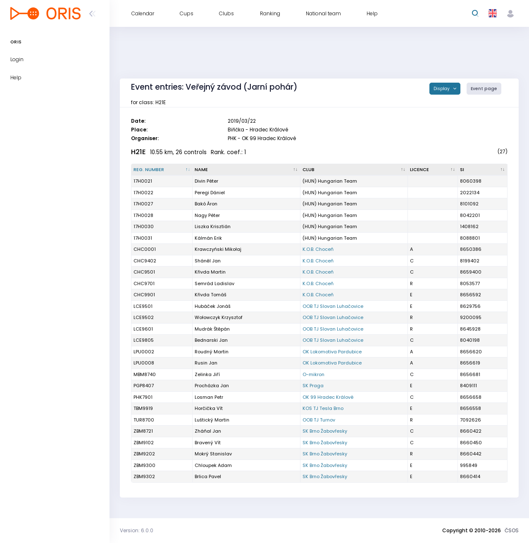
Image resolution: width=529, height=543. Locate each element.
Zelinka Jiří (207, 374)
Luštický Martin (212, 420)
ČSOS (512, 530)
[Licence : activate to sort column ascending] (433, 170)
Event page (484, 89)
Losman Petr (209, 397)
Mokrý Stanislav (213, 453)
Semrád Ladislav (214, 283)
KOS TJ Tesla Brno (323, 408)
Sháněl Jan (208, 260)
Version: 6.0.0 (136, 530)
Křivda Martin (210, 272)
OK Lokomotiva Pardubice (332, 351)
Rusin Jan (206, 363)
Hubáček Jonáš (213, 306)
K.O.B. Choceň (318, 249)
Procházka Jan (212, 385)
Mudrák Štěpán (212, 329)
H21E (138, 152)
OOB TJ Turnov (319, 420)
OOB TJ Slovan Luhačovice (333, 306)
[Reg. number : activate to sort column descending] (162, 170)
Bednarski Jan (211, 340)
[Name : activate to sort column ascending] (246, 170)
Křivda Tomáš (210, 294)
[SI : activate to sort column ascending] (483, 170)
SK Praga (313, 385)
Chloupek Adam (213, 465)
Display (442, 89)
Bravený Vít (208, 442)
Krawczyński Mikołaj (218, 249)
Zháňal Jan (208, 431)
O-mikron (313, 374)
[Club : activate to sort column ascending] (354, 170)
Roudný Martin (212, 351)
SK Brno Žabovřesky (325, 431)
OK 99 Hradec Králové (328, 397)
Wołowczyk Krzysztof (219, 317)
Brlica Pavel (208, 476)
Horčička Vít (209, 408)
